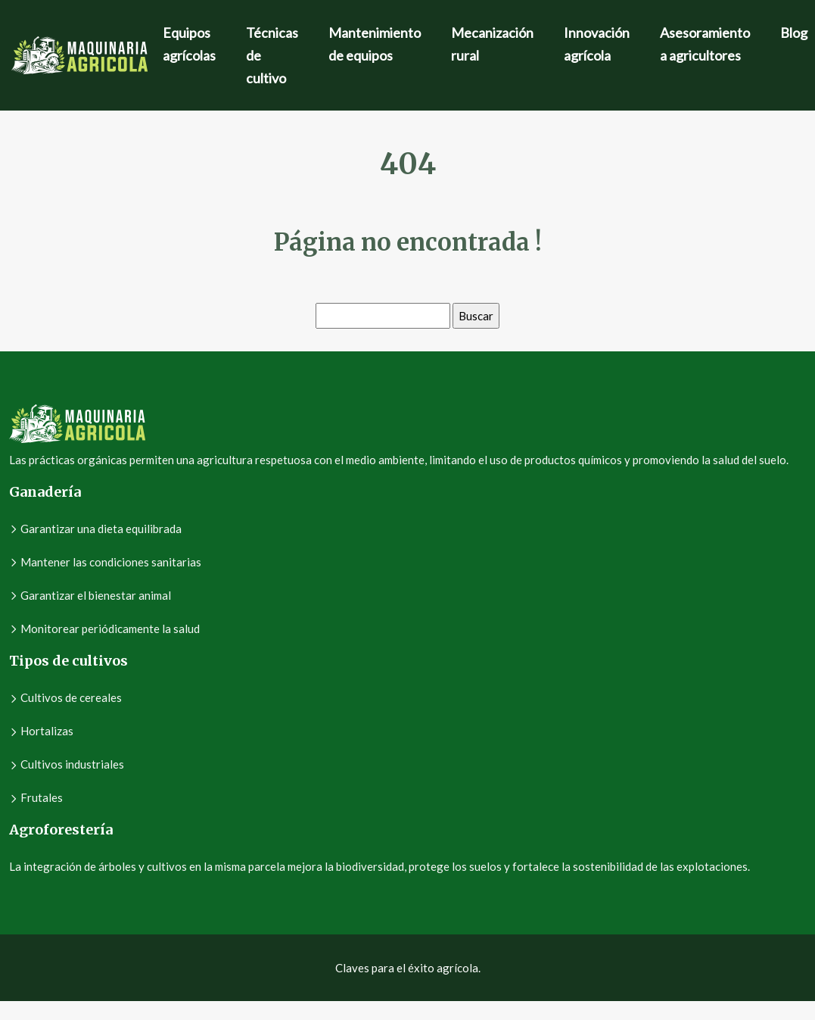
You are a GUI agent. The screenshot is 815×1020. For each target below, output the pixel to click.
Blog (793, 32)
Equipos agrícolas (189, 44)
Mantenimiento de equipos (374, 44)
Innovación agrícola (597, 44)
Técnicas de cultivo (272, 55)
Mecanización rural (492, 44)
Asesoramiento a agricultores (705, 44)
